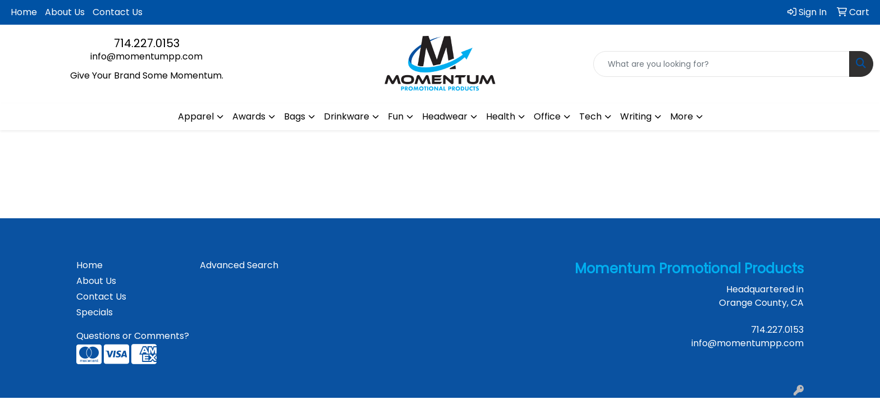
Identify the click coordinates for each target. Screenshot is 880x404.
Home (24, 12)
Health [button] (500, 116)
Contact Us (118, 12)
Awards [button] (248, 116)
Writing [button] (636, 116)
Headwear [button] (444, 116)
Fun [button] (396, 116)
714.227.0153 (147, 43)
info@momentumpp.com (146, 56)
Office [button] (547, 116)
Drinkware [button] (346, 116)
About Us (65, 12)
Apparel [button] (196, 116)
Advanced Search (239, 265)
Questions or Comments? (132, 335)
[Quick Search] (721, 64)
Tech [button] (590, 116)
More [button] (681, 116)
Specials (94, 312)
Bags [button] (294, 116)
